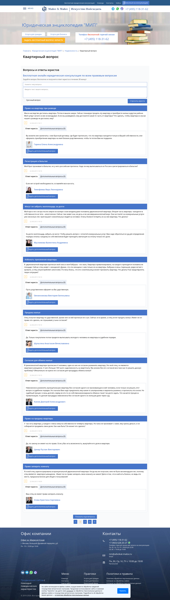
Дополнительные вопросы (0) (52, 128)
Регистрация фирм (91, 583)
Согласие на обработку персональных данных (123, 583)
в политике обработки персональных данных (72, 595)
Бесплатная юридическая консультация (80, 3)
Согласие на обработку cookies (117, 581)
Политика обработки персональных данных (122, 578)
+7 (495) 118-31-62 (136, 9)
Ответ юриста (31, 128)
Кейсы (118, 3)
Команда (100, 3)
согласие (69, 591)
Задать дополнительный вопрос (42, 151)
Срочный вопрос (33, 100)
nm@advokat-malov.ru (120, 554)
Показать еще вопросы (85, 516)
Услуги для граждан (33, 34)
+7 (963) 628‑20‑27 (119, 542)
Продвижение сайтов (32, 580)
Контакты (109, 3)
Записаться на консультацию (136, 3)
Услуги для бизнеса (58, 34)
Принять (122, 591)
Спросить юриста (137, 101)
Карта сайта (66, 583)
